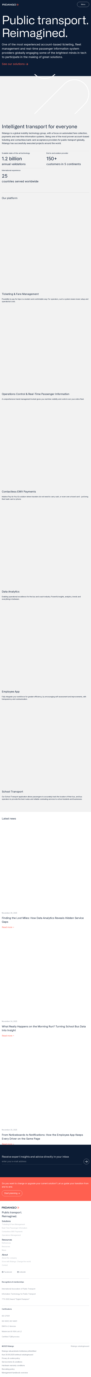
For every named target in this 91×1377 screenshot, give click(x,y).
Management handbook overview (15, 1373)
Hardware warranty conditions (13, 1365)
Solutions (6, 1221)
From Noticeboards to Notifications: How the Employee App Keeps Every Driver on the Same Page (42, 1136)
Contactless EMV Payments (19, 491)
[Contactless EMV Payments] (45, 445)
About (5, 1255)
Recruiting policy (8, 1369)
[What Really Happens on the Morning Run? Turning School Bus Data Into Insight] (45, 975)
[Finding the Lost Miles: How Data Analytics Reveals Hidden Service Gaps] (45, 867)
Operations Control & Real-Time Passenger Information (35, 394)
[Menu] (83, 4)
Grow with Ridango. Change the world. (16, 1261)
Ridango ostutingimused (80, 1346)
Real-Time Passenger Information (14, 1228)
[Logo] (10, 5)
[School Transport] (45, 745)
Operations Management (11, 1235)
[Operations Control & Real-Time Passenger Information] (45, 347)
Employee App (11, 691)
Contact (5, 1265)
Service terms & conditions (12, 1362)
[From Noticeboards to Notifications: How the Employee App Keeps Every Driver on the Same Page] (45, 1084)
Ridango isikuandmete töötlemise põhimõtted (19, 1351)
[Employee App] (45, 645)
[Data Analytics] (45, 545)
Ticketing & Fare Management (20, 293)
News (4, 1250)
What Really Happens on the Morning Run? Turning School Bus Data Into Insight (44, 1028)
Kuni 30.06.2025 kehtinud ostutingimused (17, 1355)
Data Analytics (10, 591)
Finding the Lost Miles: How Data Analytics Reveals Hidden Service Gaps (43, 919)
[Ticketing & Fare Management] (45, 247)
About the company (9, 1258)
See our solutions (15, 64)
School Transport (12, 791)
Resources (7, 1240)
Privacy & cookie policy (11, 1358)
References (6, 1243)
